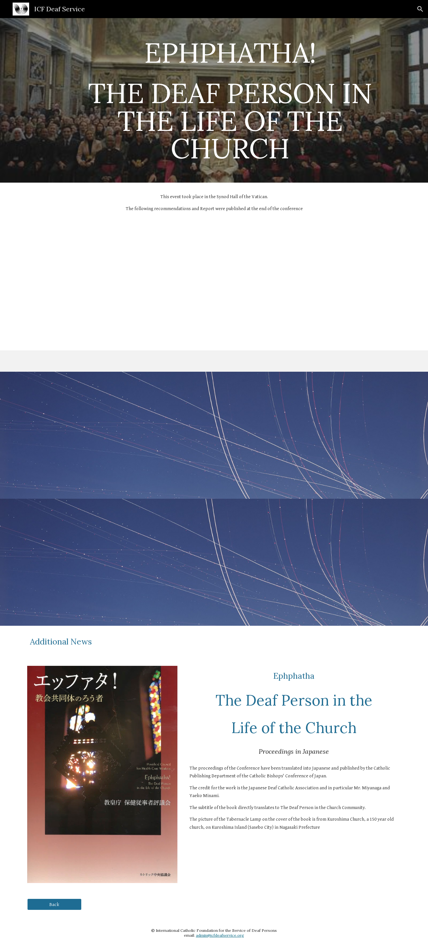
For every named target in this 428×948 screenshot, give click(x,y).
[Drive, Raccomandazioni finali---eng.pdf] (118, 435)
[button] (420, 9)
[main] (230, 100)
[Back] (54, 904)
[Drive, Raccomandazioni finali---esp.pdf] (310, 435)
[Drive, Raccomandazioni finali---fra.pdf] (310, 562)
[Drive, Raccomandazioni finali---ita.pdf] (118, 562)
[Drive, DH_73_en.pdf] (310, 286)
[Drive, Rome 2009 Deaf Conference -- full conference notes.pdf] (118, 286)
